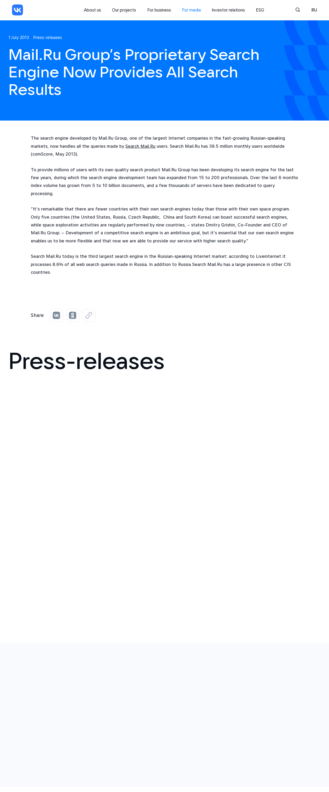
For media (191, 10)
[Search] (298, 10)
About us (92, 10)
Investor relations (228, 10)
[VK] (17, 9)
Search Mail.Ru (140, 146)
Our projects (124, 10)
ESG (260, 10)
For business (159, 10)
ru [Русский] (314, 10)
